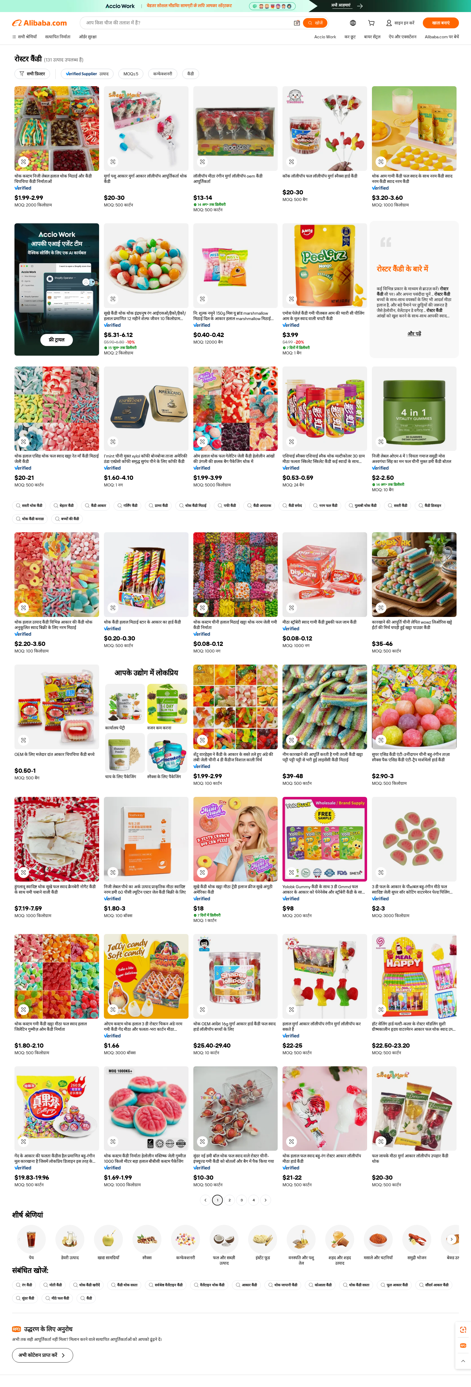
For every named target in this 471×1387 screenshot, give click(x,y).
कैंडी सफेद (292, 505)
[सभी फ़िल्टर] (32, 74)
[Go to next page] (265, 1200)
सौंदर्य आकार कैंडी (433, 1285)
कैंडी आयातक (259, 505)
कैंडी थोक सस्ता (124, 1285)
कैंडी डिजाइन (430, 505)
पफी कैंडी (227, 505)
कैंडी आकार (95, 505)
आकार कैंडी (246, 1285)
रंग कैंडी (24, 1285)
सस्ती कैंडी (397, 505)
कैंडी (86, 1298)
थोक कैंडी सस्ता (356, 1285)
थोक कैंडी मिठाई (192, 505)
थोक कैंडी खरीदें (86, 1285)
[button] (297, 23)
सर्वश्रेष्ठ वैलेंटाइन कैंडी (165, 1285)
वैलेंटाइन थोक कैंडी (209, 1285)
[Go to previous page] (205, 1200)
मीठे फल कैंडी (57, 1298)
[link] (463, 1330)
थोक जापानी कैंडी (282, 1285)
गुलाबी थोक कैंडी (362, 505)
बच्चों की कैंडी (67, 519)
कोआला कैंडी (320, 1285)
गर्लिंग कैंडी (127, 505)
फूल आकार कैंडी (394, 1285)
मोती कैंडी (52, 1285)
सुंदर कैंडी (25, 1298)
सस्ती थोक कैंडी (29, 505)
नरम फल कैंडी (325, 505)
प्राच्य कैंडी (158, 505)
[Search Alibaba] (187, 23)
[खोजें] (315, 23)
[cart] (372, 23)
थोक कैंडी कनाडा (30, 519)
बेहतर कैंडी (63, 505)
